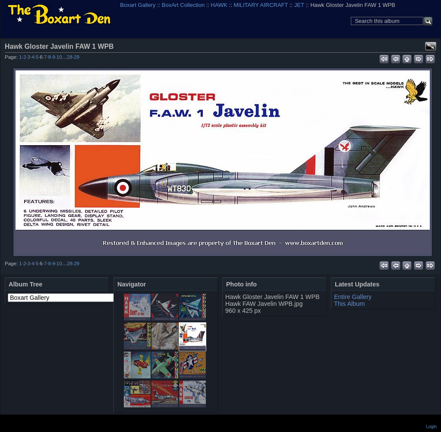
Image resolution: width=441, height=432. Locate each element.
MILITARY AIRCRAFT (260, 5)
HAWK (219, 5)
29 (76, 57)
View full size (430, 46)
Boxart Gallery (137, 5)
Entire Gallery (353, 296)
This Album (349, 303)
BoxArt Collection (183, 5)
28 (69, 57)
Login (431, 426)
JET (299, 5)
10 (59, 57)
